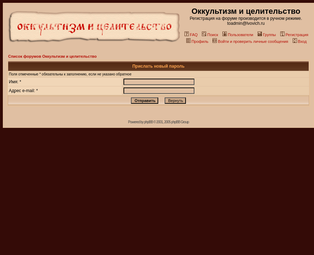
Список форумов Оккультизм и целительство (52, 56)
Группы (267, 35)
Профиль (197, 41)
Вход (300, 41)
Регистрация (294, 35)
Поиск (210, 35)
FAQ (191, 35)
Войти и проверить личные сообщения (250, 41)
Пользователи (237, 35)
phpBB (148, 122)
